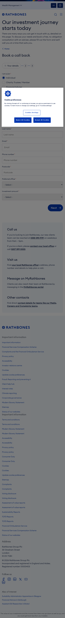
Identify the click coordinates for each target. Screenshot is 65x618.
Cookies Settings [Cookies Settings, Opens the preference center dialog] (31, 113)
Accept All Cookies (42, 120)
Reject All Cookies (23, 120)
